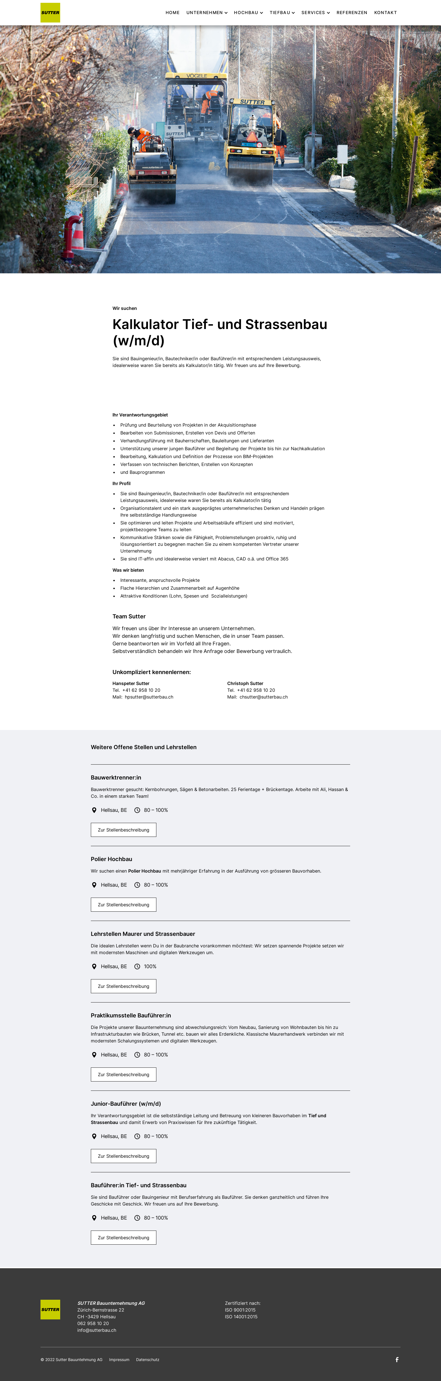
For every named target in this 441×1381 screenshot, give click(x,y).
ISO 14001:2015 (241, 1316)
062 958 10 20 (93, 1323)
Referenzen (352, 12)
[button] (207, 12)
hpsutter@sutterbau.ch (149, 697)
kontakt (385, 12)
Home (173, 12)
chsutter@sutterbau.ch (264, 697)
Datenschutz (147, 1359)
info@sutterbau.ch (96, 1330)
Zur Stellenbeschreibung (123, 830)
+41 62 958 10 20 (141, 690)
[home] (50, 12)
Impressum (119, 1359)
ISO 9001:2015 (240, 1310)
